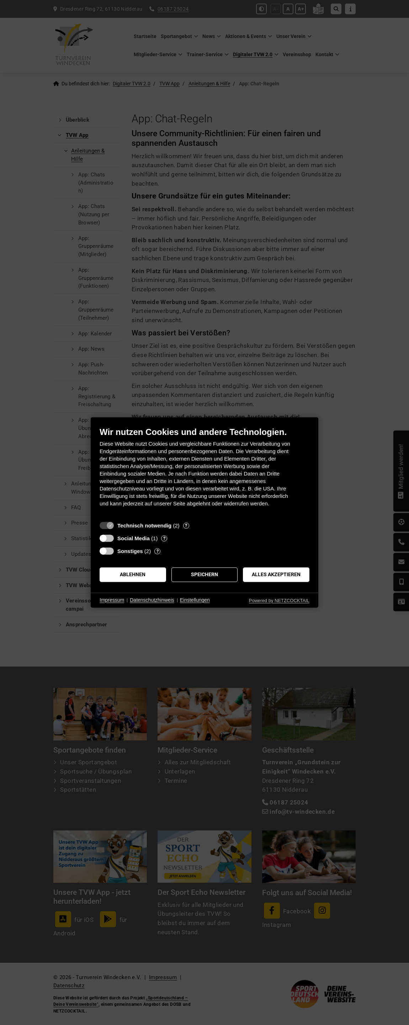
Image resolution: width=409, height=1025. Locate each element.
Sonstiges (130, 551)
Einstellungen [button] (195, 600)
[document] (204, 472)
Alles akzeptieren (276, 574)
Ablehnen (132, 574)
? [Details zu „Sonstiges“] (157, 551)
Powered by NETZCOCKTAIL (279, 600)
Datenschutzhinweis (152, 600)
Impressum (112, 600)
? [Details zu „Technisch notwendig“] (186, 525)
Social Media (133, 538)
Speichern (204, 574)
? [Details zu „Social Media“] (164, 538)
